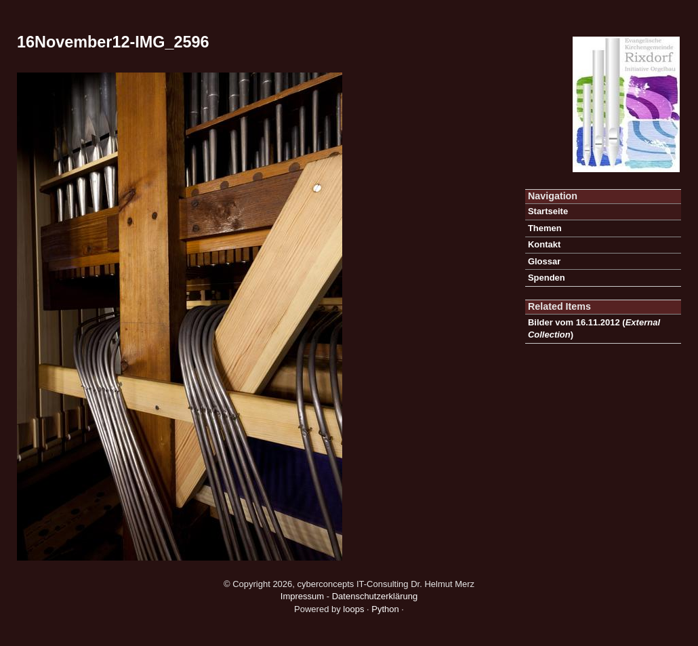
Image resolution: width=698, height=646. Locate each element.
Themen (545, 228)
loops (353, 609)
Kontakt (544, 244)
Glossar (544, 261)
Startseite (548, 211)
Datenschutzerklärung (374, 596)
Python (384, 609)
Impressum (302, 596)
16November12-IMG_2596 (113, 42)
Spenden (546, 277)
